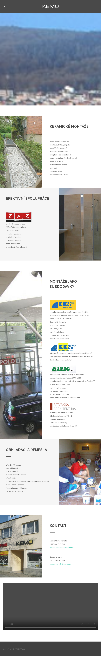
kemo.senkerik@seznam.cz (60, 564)
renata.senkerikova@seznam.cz (62, 547)
